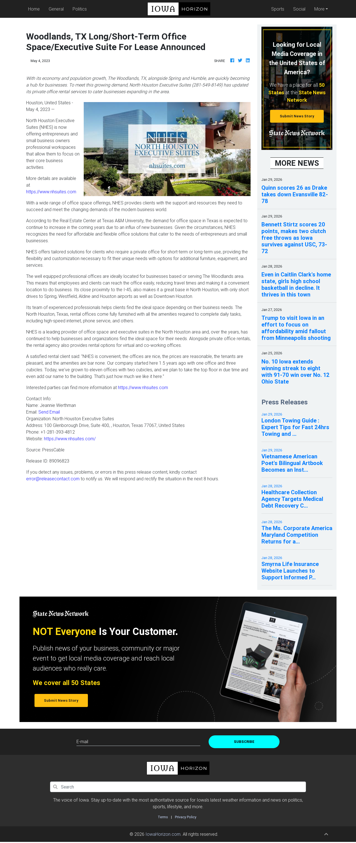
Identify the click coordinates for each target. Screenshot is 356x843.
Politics (80, 9)
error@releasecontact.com (53, 478)
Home (35, 8)
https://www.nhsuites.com (51, 191)
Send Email (49, 412)
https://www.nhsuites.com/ (70, 438)
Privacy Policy (185, 817)
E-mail (82, 741)
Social (299, 9)
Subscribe (244, 741)
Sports (277, 9)
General (56, 9)
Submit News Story (297, 116)
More (319, 9)
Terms (163, 817)
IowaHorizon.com (163, 834)
